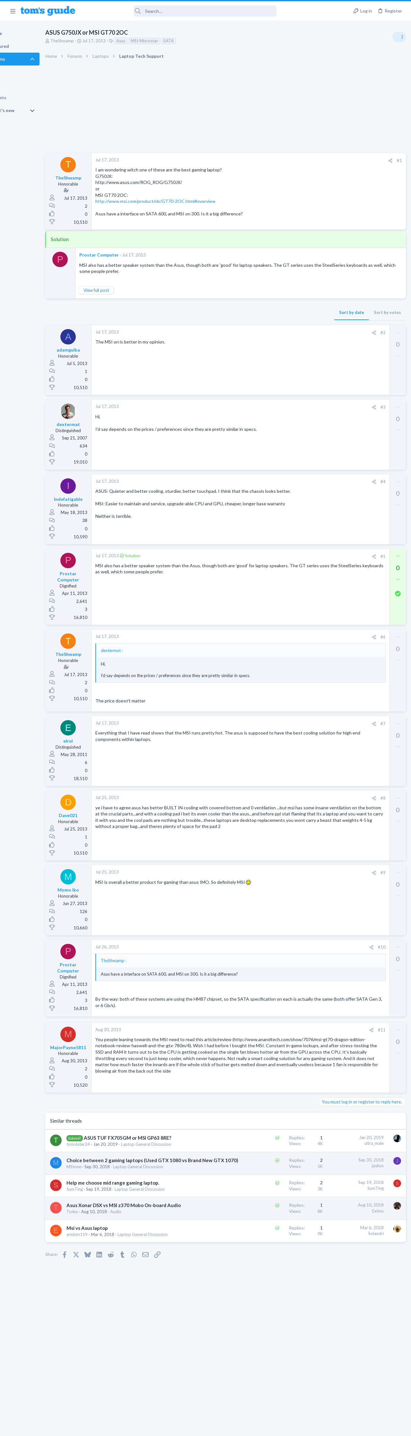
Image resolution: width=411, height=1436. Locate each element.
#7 (279, 729)
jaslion (274, 1198)
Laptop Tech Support (340, 454)
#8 (279, 803)
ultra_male (270, 1163)
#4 (279, 481)
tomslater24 (106, 1171)
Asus (149, 40)
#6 (279, 637)
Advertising (136, 1427)
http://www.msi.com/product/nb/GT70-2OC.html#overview (184, 201)
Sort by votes (283, 312)
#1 (295, 160)
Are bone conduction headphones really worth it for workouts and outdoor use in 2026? (360, 369)
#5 (279, 556)
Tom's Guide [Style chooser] (359, 1400)
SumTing (103, 1248)
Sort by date (247, 312)
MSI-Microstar (173, 40)
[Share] (286, 161)
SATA (197, 40)
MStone (102, 1212)
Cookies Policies (181, 1427)
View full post (124, 290)
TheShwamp (90, 40)
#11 (278, 1036)
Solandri (272, 1305)
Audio (144, 1283)
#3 (279, 407)
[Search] (180, 11)
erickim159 (105, 1305)
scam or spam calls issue (354, 406)
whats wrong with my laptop (358, 437)
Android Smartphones (340, 423)
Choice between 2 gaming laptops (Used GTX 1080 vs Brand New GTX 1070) (133, 1199)
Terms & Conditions (266, 1427)
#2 (279, 332)
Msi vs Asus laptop (115, 1299)
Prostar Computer (127, 254)
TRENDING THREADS (329, 349)
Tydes (101, 1283)
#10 (278, 953)
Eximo (274, 1275)
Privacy (222, 1427)
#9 (279, 878)
